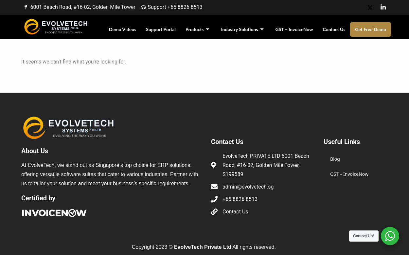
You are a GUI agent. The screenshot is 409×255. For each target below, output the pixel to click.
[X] (370, 7)
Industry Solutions (242, 29)
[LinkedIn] (383, 7)
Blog (335, 159)
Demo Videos (122, 29)
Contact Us (334, 29)
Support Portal (161, 29)
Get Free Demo (370, 29)
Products (197, 29)
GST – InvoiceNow (294, 29)
